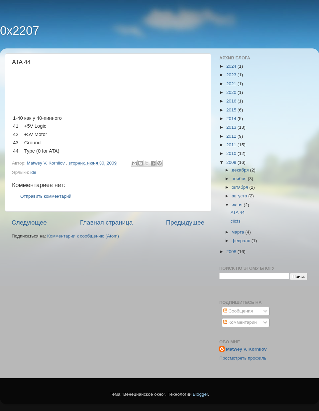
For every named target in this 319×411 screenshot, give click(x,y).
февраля (242, 240)
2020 (232, 92)
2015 (232, 109)
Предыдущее (185, 222)
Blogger (200, 394)
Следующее (29, 222)
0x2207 (19, 30)
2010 (232, 153)
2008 (232, 251)
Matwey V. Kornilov (246, 349)
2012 (232, 136)
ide (33, 172)
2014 (232, 118)
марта (238, 232)
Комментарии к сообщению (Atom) (83, 236)
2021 (232, 83)
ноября (240, 178)
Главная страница (106, 222)
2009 (232, 162)
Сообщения (238, 310)
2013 (232, 127)
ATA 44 (238, 212)
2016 (232, 101)
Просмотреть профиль (242, 358)
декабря (241, 170)
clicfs (236, 221)
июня (238, 204)
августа (240, 195)
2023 (232, 74)
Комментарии (240, 322)
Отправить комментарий (45, 196)
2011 (232, 144)
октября (240, 187)
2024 (232, 66)
